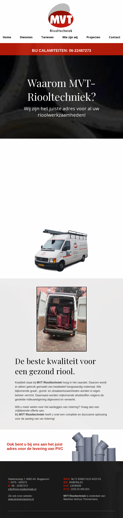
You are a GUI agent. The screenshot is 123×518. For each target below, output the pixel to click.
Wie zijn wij (70, 37)
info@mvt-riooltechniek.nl (22, 489)
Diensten (26, 37)
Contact (114, 37)
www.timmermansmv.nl (21, 499)
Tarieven (47, 37)
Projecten (93, 37)
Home (7, 37)
